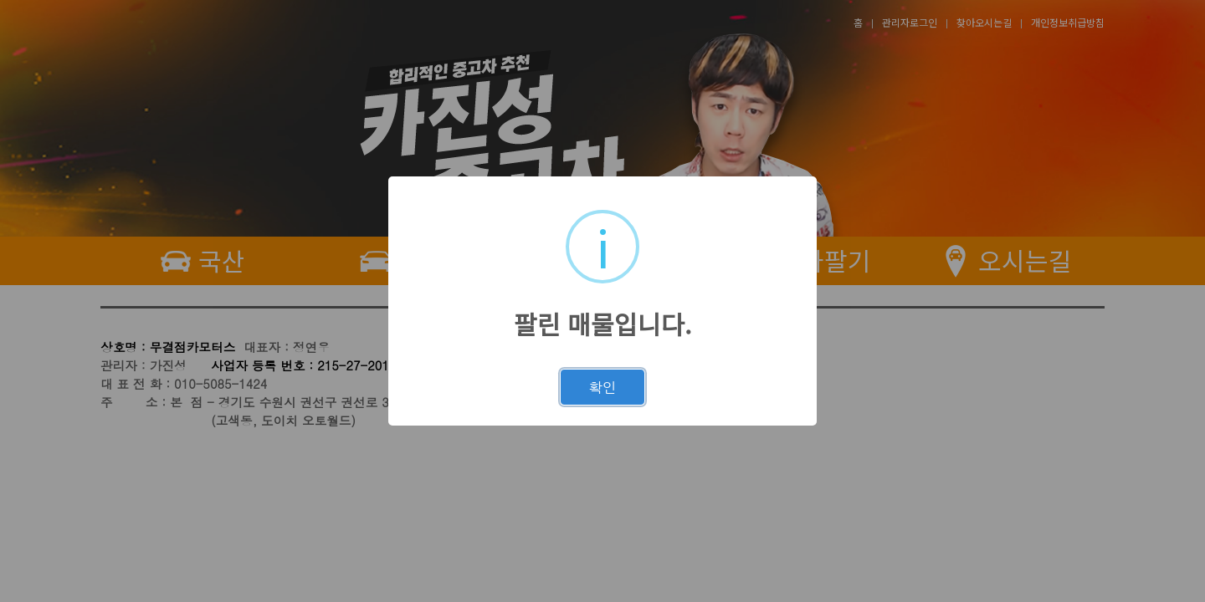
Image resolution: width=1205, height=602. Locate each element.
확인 (602, 387)
